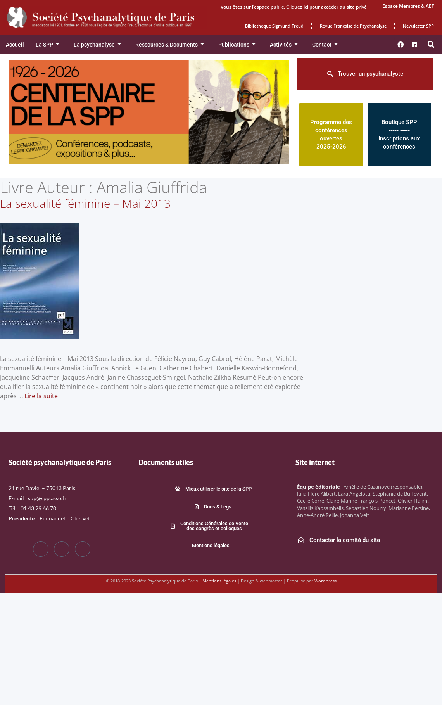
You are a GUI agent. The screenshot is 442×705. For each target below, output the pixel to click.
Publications (237, 44)
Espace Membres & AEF (408, 6)
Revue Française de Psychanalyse (353, 26)
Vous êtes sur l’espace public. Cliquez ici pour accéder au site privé (294, 6)
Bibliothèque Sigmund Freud (274, 26)
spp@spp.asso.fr (47, 498)
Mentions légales (219, 581)
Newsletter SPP (418, 26)
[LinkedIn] (82, 549)
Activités (284, 44)
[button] (431, 44)
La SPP (48, 44)
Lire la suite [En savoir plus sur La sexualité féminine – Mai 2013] (41, 396)
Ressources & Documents (169, 44)
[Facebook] (40, 549)
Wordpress (325, 581)
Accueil (15, 44)
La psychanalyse (97, 44)
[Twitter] (61, 549)
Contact (325, 44)
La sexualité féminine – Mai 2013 (85, 203)
